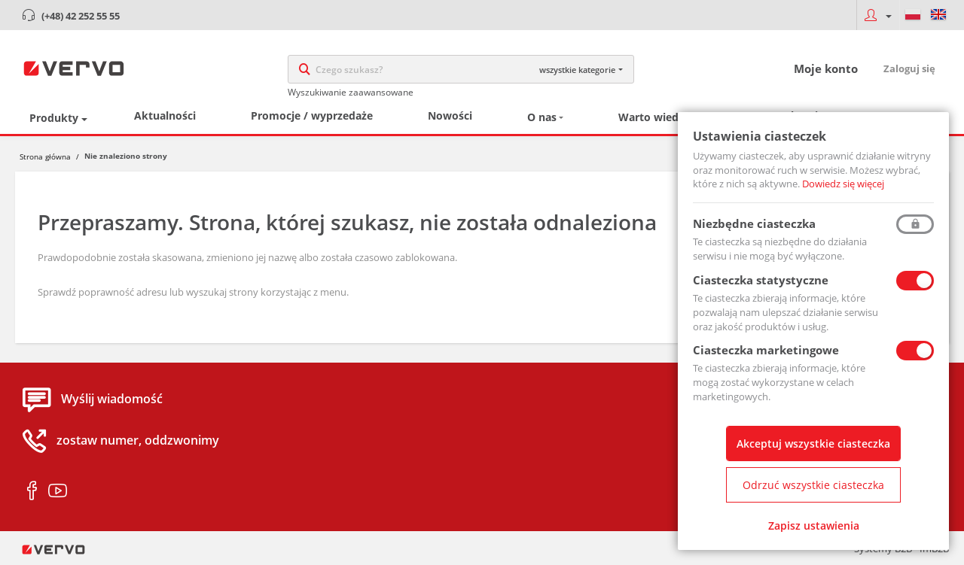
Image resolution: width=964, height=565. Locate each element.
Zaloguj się (909, 68)
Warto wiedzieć (658, 117)
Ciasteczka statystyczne (760, 279)
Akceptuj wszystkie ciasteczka (813, 443)
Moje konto (826, 68)
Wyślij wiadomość (112, 399)
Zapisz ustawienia (813, 525)
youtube (57, 491)
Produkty (53, 118)
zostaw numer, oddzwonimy (137, 441)
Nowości (450, 115)
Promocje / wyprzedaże (312, 115)
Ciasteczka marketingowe (766, 349)
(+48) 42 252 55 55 (80, 16)
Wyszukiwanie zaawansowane (350, 92)
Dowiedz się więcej (843, 183)
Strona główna (45, 156)
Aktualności (165, 115)
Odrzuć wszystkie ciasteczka (813, 485)
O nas (542, 117)
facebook (32, 491)
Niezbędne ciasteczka (754, 223)
